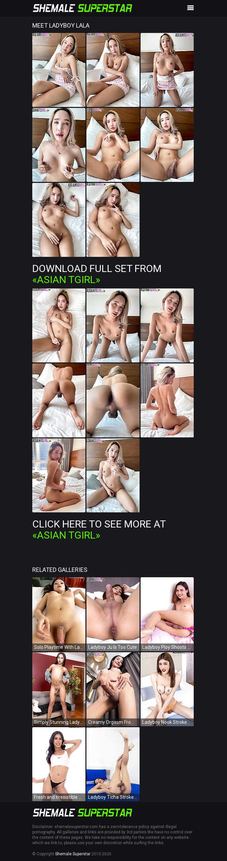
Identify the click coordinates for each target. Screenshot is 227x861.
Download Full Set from (96, 274)
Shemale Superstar (72, 854)
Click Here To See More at (98, 529)
